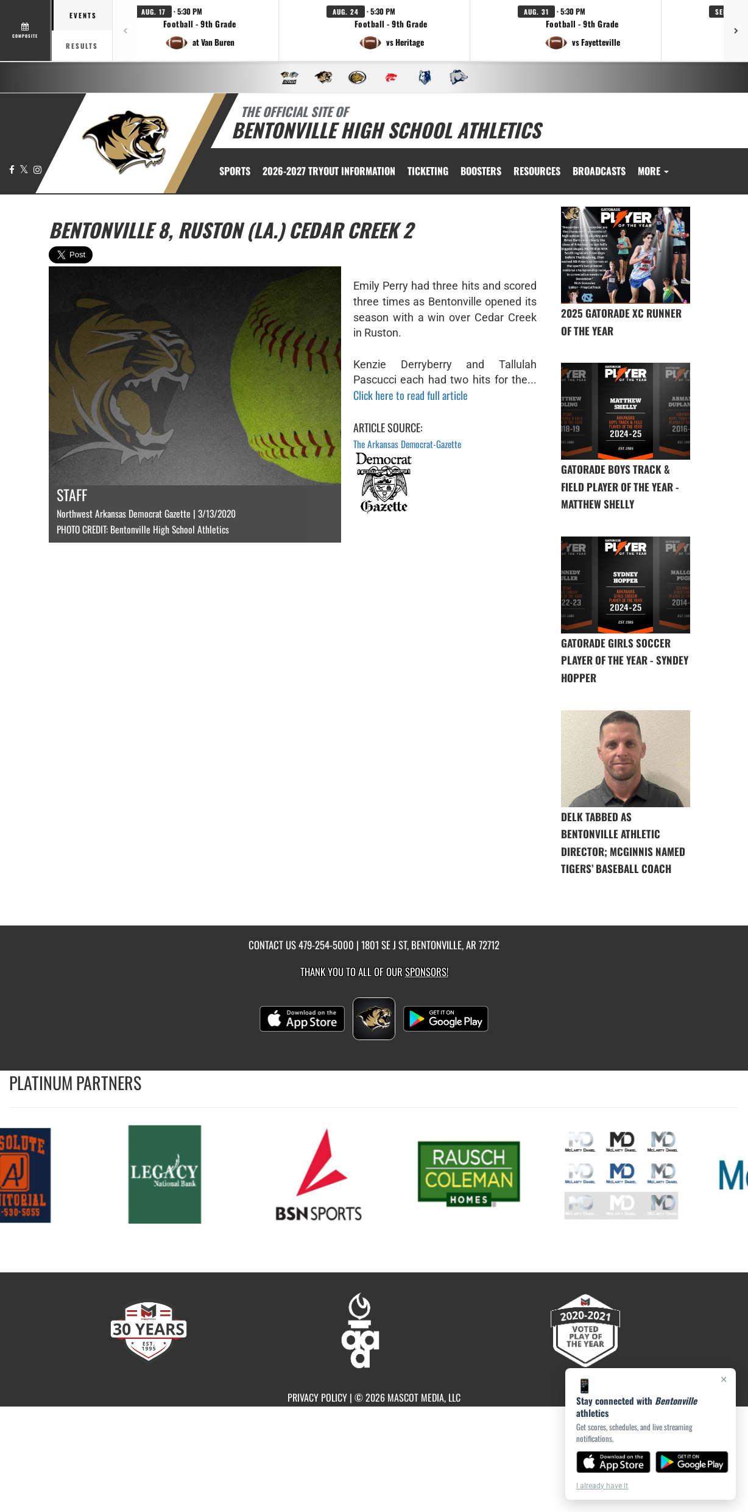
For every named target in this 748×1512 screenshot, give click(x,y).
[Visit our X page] (24, 169)
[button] (200, 30)
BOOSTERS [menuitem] (480, 170)
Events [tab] (83, 15)
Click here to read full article (410, 395)
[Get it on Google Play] (692, 1462)
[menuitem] (328, 170)
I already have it (602, 1486)
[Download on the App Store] (613, 1462)
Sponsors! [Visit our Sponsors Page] (426, 971)
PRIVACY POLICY (317, 1397)
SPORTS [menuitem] (234, 170)
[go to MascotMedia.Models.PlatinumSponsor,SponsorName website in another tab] (168, 1173)
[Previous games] (125, 30)
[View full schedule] (26, 30)
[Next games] (736, 30)
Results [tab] (82, 46)
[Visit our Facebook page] (12, 169)
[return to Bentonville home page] (125, 142)
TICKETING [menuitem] (428, 170)
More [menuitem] (653, 170)
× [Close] (724, 1379)
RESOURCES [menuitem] (536, 170)
